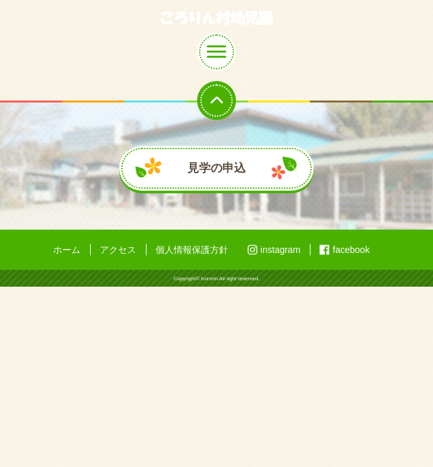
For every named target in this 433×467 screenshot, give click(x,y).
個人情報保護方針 (192, 250)
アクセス (118, 250)
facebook (351, 250)
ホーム (66, 250)
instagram (280, 250)
